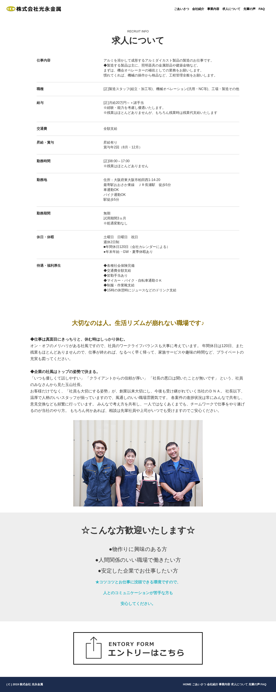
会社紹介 (198, 9)
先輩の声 (249, 9)
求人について (231, 9)
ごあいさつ (181, 9)
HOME (187, 684)
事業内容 (213, 9)
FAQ (262, 9)
